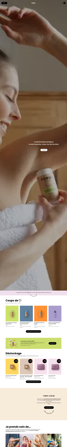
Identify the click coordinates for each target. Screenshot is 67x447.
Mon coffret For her (52, 375)
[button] (4, 318)
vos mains (54, 442)
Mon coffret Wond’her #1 (38, 375)
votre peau (40, 442)
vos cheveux (12, 442)
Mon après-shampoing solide (11, 375)
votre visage (26, 442)
